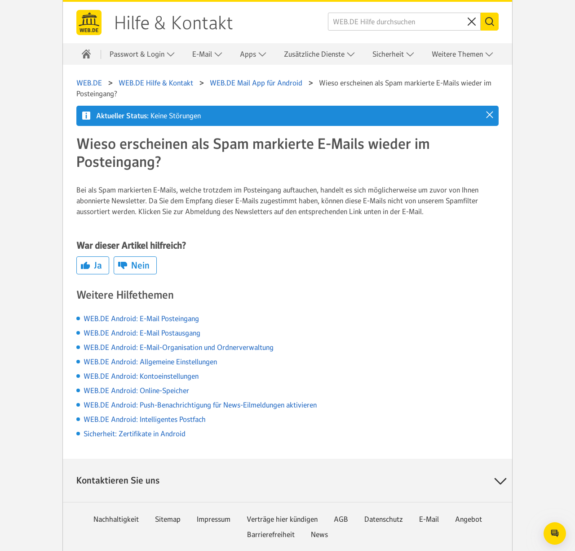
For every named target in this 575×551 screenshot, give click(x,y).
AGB (341, 519)
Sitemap (168, 519)
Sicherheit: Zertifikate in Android (135, 433)
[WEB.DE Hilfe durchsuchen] (404, 22)
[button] (489, 114)
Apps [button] (253, 54)
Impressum (213, 519)
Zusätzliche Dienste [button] (319, 54)
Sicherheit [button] (393, 54)
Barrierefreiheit (271, 534)
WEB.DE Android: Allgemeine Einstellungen (150, 361)
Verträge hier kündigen (282, 519)
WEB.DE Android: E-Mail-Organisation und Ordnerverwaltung (179, 347)
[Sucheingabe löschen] (471, 21)
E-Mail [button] (207, 54)
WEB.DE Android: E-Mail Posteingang (141, 318)
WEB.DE (89, 22)
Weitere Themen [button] (463, 54)
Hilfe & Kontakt (173, 23)
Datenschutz (383, 519)
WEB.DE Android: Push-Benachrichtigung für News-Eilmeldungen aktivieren (200, 404)
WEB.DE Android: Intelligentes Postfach (145, 419)
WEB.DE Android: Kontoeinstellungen (141, 376)
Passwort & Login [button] (142, 54)
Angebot (468, 519)
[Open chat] (555, 533)
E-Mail (429, 519)
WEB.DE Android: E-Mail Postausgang (142, 332)
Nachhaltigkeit (116, 519)
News (319, 534)
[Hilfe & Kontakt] (86, 54)
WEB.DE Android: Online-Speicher (136, 390)
